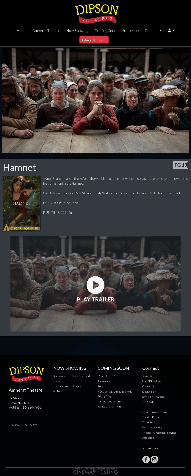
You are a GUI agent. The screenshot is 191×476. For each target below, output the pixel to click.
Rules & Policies (151, 447)
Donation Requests (153, 396)
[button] (171, 30)
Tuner (101, 386)
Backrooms (104, 381)
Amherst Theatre (46, 30)
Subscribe (130, 30)
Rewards (147, 376)
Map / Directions (151, 381)
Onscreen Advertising (154, 412)
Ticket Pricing (149, 422)
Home (21, 30)
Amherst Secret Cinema (111, 401)
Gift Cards (148, 401)
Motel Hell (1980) (107, 376)
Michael (57, 391)
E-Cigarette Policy (152, 427)
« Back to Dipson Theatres (24, 424)
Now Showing (77, 30)
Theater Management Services (159, 432)
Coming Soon (105, 30)
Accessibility (149, 437)
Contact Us (148, 386)
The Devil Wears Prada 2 (67, 386)
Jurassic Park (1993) (109, 406)
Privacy (146, 442)
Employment (149, 391)
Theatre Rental (150, 417)
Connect (152, 30)
